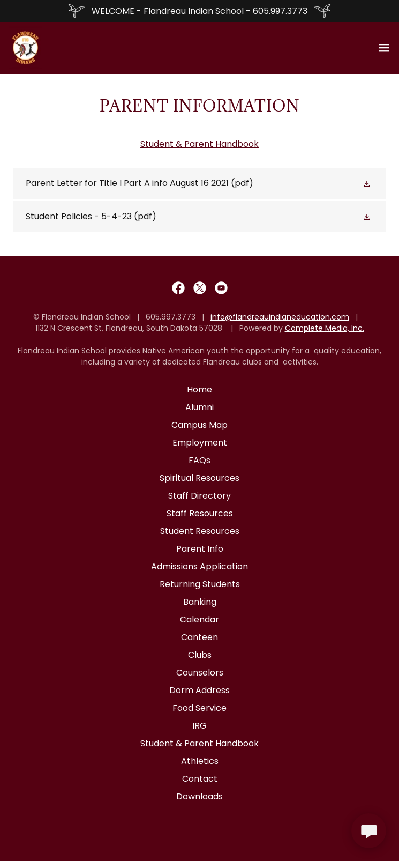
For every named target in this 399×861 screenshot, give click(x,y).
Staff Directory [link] (199, 495)
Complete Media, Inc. (324, 328)
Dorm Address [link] (199, 690)
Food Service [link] (199, 708)
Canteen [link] (199, 637)
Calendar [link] (199, 619)
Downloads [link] (199, 796)
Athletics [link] (200, 761)
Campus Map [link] (199, 425)
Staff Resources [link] (200, 513)
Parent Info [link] (199, 549)
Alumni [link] (199, 407)
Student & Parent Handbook (199, 144)
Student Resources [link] (199, 531)
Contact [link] (199, 779)
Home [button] (199, 389)
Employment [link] (199, 442)
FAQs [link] (199, 460)
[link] (25, 47)
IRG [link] (199, 725)
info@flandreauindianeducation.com (279, 316)
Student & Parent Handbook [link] (199, 743)
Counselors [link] (199, 672)
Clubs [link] (200, 655)
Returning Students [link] (200, 584)
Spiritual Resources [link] (199, 478)
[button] (384, 47)
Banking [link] (199, 602)
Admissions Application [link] (199, 566)
